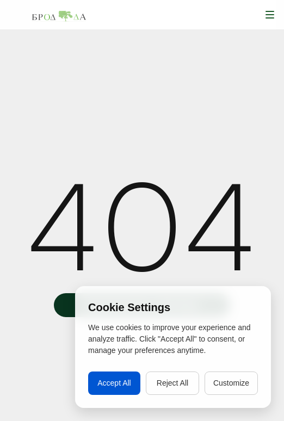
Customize (231, 383)
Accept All (114, 383)
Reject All (172, 383)
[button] (270, 14)
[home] (59, 15)
